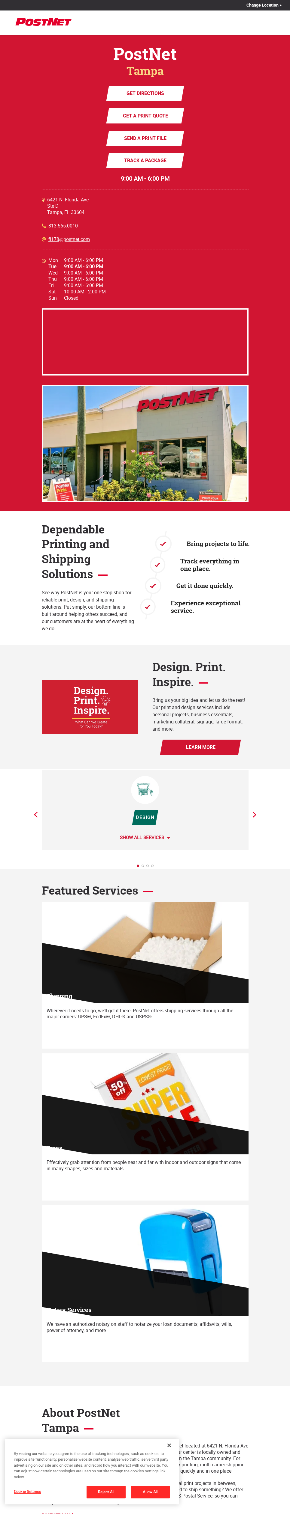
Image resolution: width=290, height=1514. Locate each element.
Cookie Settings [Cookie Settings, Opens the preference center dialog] (27, 1491)
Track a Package (145, 160)
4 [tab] (154, 868)
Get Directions (145, 93)
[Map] (145, 342)
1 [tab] (140, 868)
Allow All (150, 1492)
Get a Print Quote (145, 115)
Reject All (106, 1492)
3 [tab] (149, 868)
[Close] (169, 1445)
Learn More (200, 747)
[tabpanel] (145, 810)
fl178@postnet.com (69, 239)
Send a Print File (145, 138)
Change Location (262, 5)
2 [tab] (145, 868)
